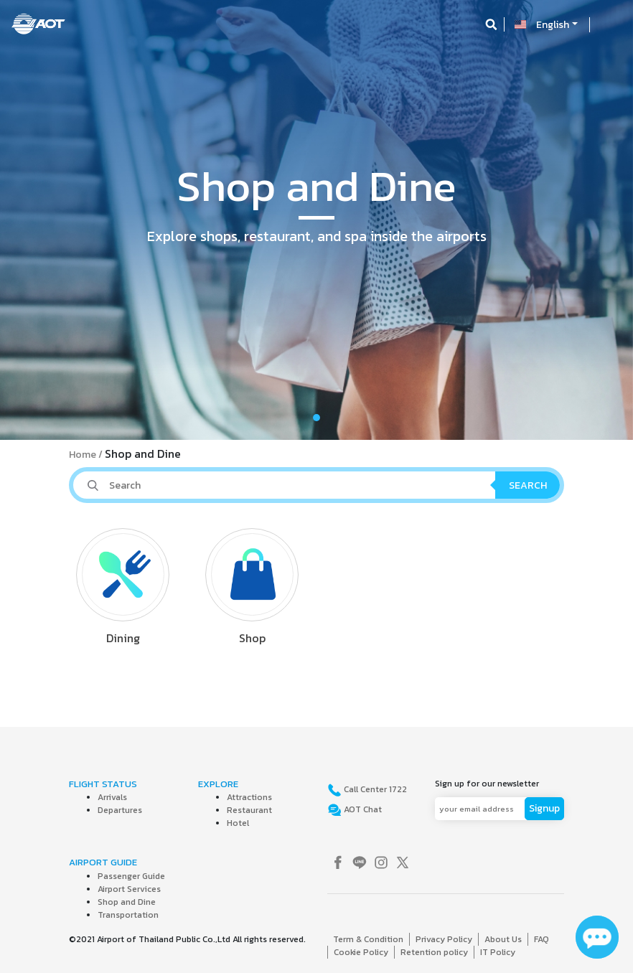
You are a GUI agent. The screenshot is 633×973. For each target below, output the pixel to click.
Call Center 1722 (374, 789)
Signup (544, 808)
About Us (503, 939)
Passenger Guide (131, 876)
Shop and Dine (127, 902)
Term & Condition (368, 939)
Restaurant (249, 810)
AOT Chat (362, 809)
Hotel (238, 823)
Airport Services (129, 889)
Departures (120, 810)
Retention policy (434, 952)
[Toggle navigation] (609, 24)
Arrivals (112, 797)
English (552, 24)
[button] (47, 220)
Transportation (128, 914)
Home (82, 454)
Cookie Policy (361, 952)
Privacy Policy (444, 939)
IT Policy (497, 952)
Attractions (249, 797)
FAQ (541, 939)
